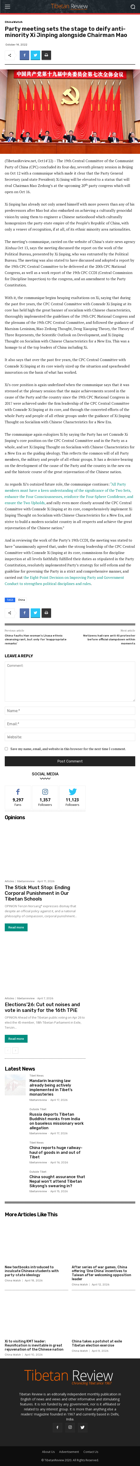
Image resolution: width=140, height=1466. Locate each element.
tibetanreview (26, 881)
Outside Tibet (37, 1109)
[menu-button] (7, 6)
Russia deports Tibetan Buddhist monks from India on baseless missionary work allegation (56, 1121)
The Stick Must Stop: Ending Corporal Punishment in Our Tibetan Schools (37, 893)
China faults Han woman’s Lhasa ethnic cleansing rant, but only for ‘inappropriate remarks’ (36, 639)
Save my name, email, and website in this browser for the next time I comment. (68, 748)
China (21, 599)
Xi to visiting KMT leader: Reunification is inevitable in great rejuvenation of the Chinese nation (34, 1345)
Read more (16, 927)
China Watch (14, 22)
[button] (133, 6)
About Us (48, 1452)
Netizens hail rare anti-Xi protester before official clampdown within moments (109, 639)
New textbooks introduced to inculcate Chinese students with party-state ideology (32, 1271)
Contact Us (90, 1452)
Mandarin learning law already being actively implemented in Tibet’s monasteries (50, 1087)
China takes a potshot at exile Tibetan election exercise (97, 1343)
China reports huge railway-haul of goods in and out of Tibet (55, 1152)
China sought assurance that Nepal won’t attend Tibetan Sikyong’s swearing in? (57, 1181)
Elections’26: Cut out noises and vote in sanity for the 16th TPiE (42, 1007)
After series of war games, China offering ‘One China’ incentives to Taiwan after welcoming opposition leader (101, 1273)
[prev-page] (8, 1050)
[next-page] (15, 1050)
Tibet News (36, 1075)
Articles (9, 881)
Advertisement (69, 1452)
